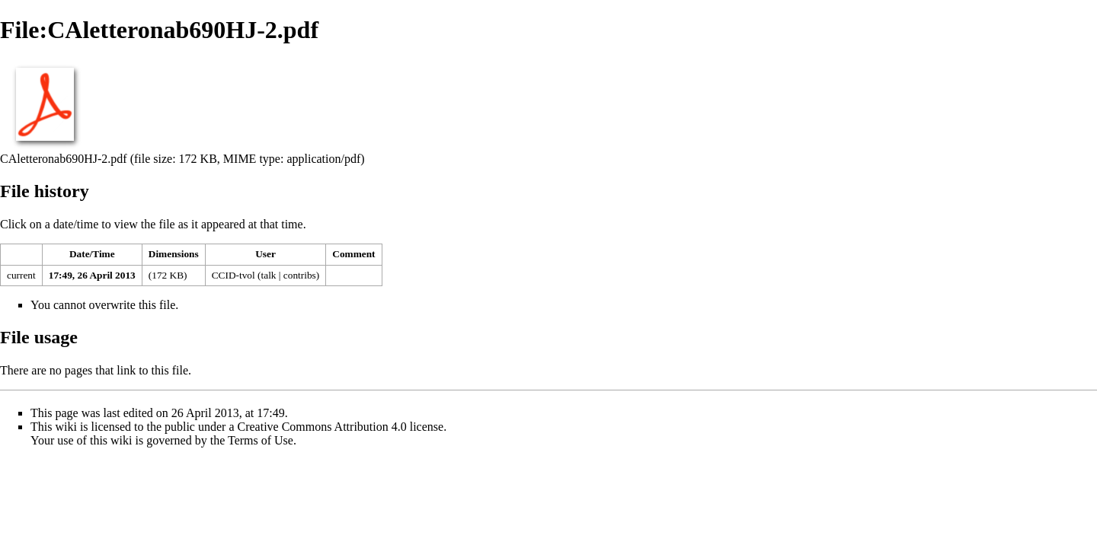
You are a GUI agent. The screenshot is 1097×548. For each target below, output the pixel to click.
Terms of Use (260, 440)
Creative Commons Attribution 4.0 (322, 426)
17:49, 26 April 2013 (92, 275)
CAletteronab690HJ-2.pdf (63, 158)
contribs (299, 275)
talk (269, 275)
